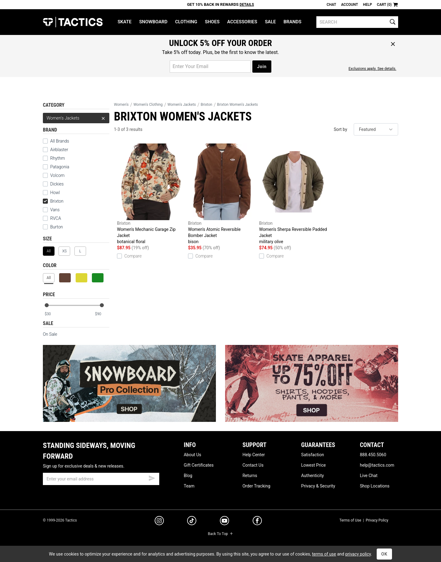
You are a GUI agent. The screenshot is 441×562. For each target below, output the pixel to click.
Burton (56, 226)
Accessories (242, 22)
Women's (121, 104)
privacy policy (358, 554)
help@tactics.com (377, 465)
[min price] (52, 314)
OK (384, 554)
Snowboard (153, 22)
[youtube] (224, 522)
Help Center (254, 454)
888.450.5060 (373, 454)
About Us (192, 454)
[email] (101, 479)
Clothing (186, 22)
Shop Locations (375, 486)
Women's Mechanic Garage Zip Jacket (151, 194)
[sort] (376, 129)
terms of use (324, 554)
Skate (124, 22)
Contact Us (253, 465)
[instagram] (159, 521)
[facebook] (257, 522)
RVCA (55, 218)
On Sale (50, 334)
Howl (55, 192)
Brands (293, 22)
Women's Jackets (76, 118)
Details (246, 4)
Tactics (73, 22)
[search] (357, 22)
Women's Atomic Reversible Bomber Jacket (222, 194)
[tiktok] (191, 521)
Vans (55, 209)
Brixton (53, 201)
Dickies (57, 184)
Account (349, 4)
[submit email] (152, 477)
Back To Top (220, 534)
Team (189, 486)
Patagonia (59, 166)
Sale (270, 22)
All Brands (59, 141)
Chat (331, 4)
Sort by (340, 129)
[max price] (102, 314)
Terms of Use (350, 520)
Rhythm (57, 158)
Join (261, 66)
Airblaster (59, 149)
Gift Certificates (198, 465)
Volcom (57, 175)
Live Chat (369, 475)
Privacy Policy (377, 520)
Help (367, 4)
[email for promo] (210, 66)
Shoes (212, 22)
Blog (188, 475)
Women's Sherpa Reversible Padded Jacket (293, 194)
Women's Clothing (148, 104)
